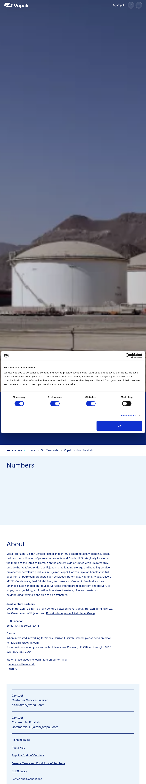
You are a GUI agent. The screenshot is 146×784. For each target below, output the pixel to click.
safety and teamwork (21, 664)
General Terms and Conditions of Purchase (38, 763)
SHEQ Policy (19, 771)
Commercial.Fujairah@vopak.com (35, 727)
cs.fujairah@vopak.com (28, 705)
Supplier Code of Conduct (28, 755)
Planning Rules (21, 739)
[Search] (131, 5)
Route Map (18, 747)
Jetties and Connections (27, 779)
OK (119, 425)
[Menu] (139, 5)
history (12, 668)
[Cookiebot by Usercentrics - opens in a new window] (128, 355)
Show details (128, 415)
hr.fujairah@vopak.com (24, 642)
